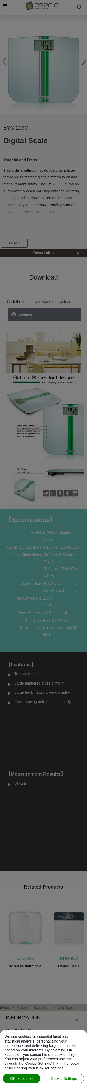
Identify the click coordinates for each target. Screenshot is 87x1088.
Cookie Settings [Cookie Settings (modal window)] (64, 1079)
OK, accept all (21, 1079)
